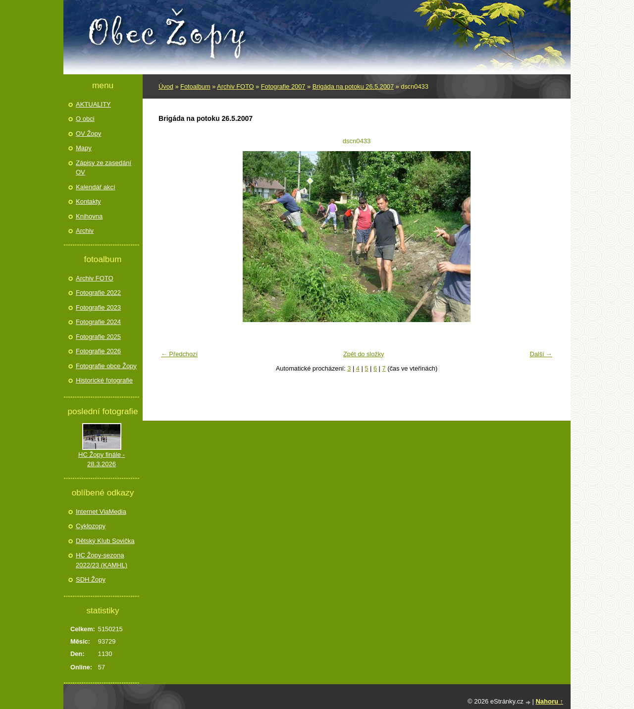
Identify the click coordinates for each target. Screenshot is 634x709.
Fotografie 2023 (98, 307)
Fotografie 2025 (98, 336)
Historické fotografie (104, 380)
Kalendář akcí (95, 187)
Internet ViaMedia (101, 511)
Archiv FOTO (235, 86)
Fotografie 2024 (98, 322)
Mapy (84, 148)
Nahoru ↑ (549, 701)
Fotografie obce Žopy (106, 366)
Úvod (165, 86)
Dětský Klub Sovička (105, 541)
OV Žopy (88, 133)
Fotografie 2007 (283, 86)
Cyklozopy (91, 526)
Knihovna (89, 216)
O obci (85, 118)
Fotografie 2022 (98, 292)
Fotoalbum (195, 86)
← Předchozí (179, 354)
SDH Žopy (91, 579)
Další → (540, 354)
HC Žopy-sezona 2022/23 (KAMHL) (101, 560)
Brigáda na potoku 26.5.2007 (353, 86)
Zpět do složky (363, 354)
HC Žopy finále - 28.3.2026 (101, 459)
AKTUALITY (93, 104)
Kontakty (88, 201)
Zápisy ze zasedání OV (103, 167)
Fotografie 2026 (98, 351)
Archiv (85, 230)
